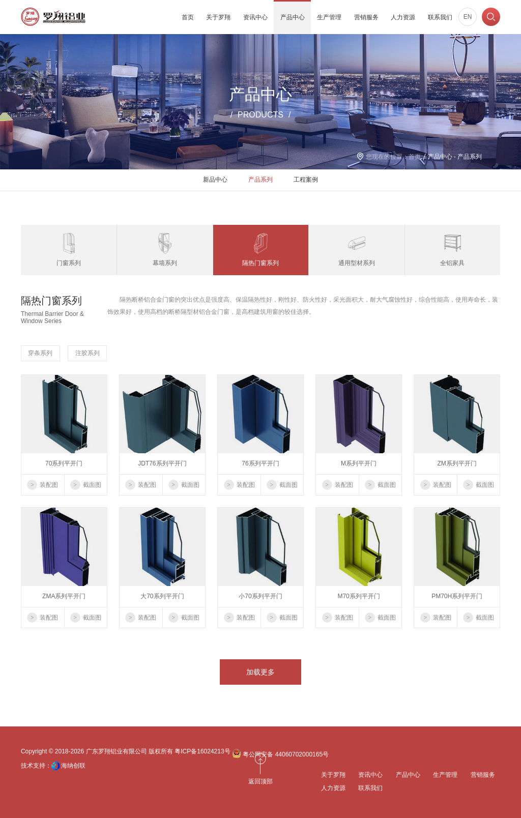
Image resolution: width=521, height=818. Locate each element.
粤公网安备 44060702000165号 (280, 753)
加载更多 (260, 672)
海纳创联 (73, 765)
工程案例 (306, 179)
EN (468, 16)
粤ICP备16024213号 (202, 751)
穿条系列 (40, 353)
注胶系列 (87, 353)
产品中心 (440, 156)
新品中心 (215, 179)
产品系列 (260, 179)
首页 (415, 156)
